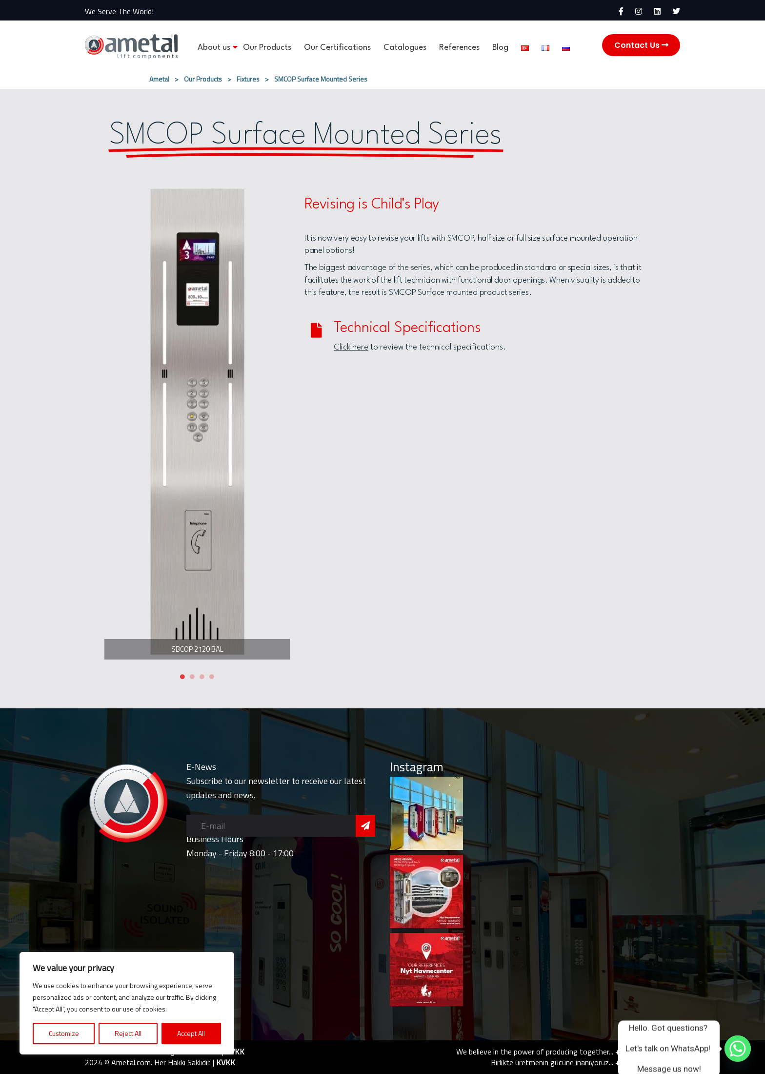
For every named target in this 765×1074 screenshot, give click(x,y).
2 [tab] (192, 677)
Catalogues (404, 47)
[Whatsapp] (738, 1048)
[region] (127, 1003)
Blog (500, 47)
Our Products (267, 47)
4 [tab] (212, 677)
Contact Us (641, 45)
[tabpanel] (197, 421)
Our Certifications (337, 47)
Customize (64, 1033)
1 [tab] (182, 677)
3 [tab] (202, 677)
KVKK (234, 1051)
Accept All (191, 1033)
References (459, 47)
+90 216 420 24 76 (647, 1051)
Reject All (128, 1033)
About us (214, 47)
